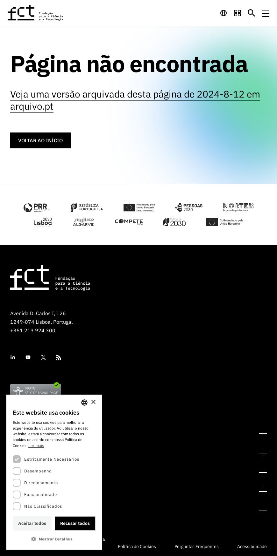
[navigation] (224, 13)
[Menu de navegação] (266, 13)
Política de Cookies (137, 546)
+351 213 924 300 (32, 330)
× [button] (93, 402)
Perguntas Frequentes (196, 546)
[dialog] (54, 472)
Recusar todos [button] (75, 523)
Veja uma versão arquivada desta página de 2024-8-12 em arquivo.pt (135, 100)
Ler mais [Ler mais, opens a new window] (36, 445)
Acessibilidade (252, 546)
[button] (54, 539)
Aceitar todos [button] (32, 523)
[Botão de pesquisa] (252, 13)
